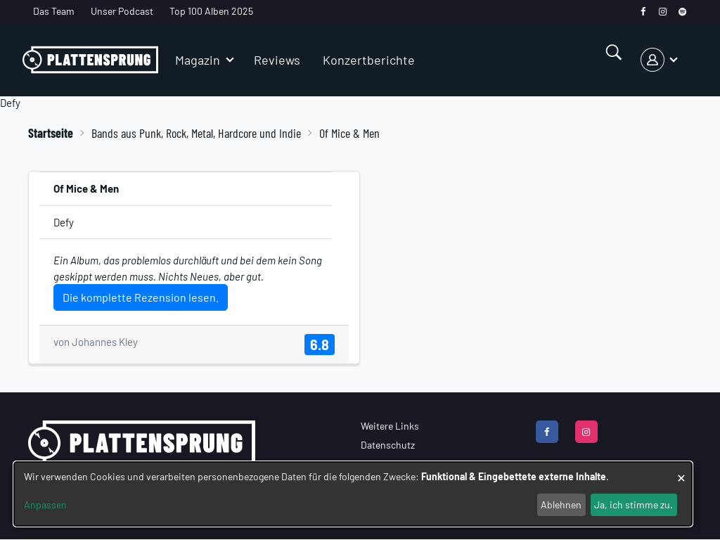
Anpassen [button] (45, 504)
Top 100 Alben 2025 (211, 11)
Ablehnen (561, 504)
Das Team (54, 11)
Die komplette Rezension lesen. (141, 297)
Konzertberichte (369, 60)
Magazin (197, 60)
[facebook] (643, 11)
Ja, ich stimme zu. (633, 504)
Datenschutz (388, 445)
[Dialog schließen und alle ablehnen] (681, 471)
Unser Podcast (122, 11)
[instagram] (662, 11)
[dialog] (353, 494)
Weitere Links (390, 426)
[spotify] (682, 11)
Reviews (277, 60)
